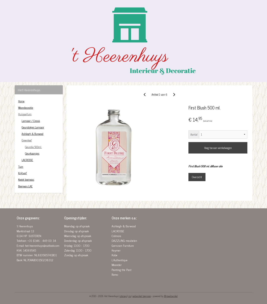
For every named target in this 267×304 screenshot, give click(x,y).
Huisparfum (25, 114)
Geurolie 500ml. (33, 147)
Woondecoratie (25, 107)
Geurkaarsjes (32, 153)
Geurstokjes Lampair (33, 127)
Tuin (20, 166)
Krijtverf (22, 173)
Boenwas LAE (25, 186)
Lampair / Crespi (31, 121)
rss (129, 296)
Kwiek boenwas (26, 179)
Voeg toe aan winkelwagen (218, 148)
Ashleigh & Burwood (32, 133)
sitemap (123, 296)
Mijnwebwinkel (171, 296)
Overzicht (197, 177)
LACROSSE (27, 160)
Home (21, 101)
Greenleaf (27, 140)
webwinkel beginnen (142, 296)
